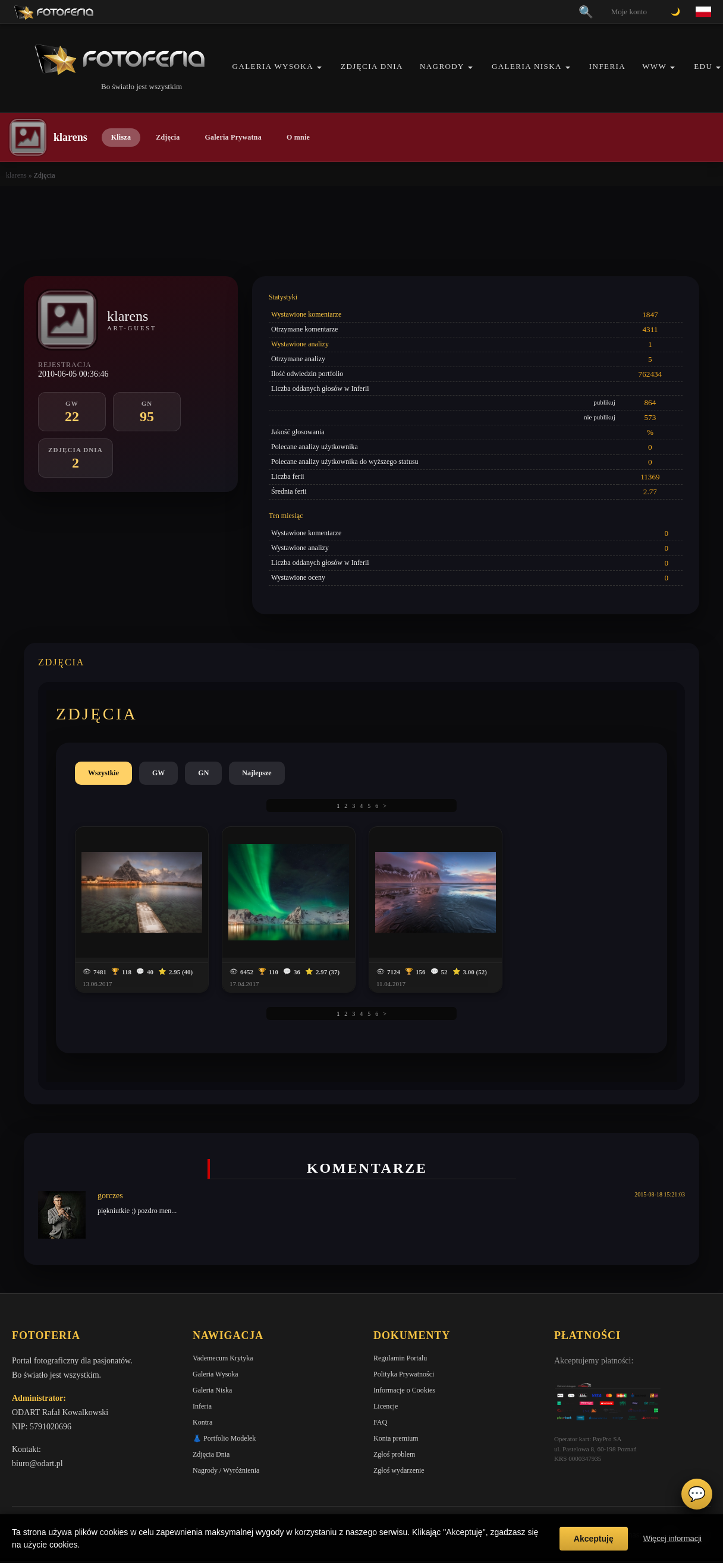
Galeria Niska (527, 66)
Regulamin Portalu (400, 1358)
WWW (654, 66)
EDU (703, 66)
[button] (319, 67)
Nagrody (442, 66)
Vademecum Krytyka (223, 1358)
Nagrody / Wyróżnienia (226, 1470)
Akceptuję (594, 1538)
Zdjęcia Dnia (372, 66)
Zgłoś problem (394, 1454)
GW (158, 773)
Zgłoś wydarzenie (399, 1470)
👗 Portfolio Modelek (224, 1438)
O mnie (298, 137)
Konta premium (396, 1438)
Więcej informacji (672, 1538)
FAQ (380, 1422)
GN (203, 773)
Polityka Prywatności (403, 1374)
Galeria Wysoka (272, 66)
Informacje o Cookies (404, 1390)
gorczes (110, 1195)
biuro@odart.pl (37, 1463)
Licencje (385, 1406)
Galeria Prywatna (233, 137)
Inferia (607, 66)
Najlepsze (256, 773)
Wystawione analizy (300, 344)
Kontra (202, 1422)
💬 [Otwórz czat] (697, 1494)
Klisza (121, 137)
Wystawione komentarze (306, 314)
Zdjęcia (168, 137)
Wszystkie (103, 773)
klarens (16, 175)
